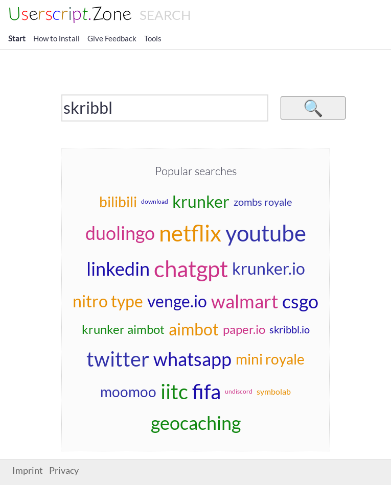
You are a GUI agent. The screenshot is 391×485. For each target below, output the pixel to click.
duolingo (120, 233)
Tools (153, 38)
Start (17, 38)
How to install (56, 38)
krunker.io (268, 268)
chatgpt (191, 268)
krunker (200, 201)
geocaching (196, 422)
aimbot (194, 329)
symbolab (274, 391)
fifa (206, 391)
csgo (300, 301)
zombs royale (263, 202)
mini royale (270, 359)
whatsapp (192, 359)
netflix (190, 233)
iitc (174, 391)
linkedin (118, 268)
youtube (265, 233)
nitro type (108, 301)
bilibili (118, 201)
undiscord (238, 391)
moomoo (128, 391)
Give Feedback (111, 38)
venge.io (177, 301)
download (154, 201)
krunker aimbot (123, 329)
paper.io (244, 329)
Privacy (64, 470)
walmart (244, 301)
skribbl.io (289, 329)
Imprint (27, 470)
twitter (117, 359)
